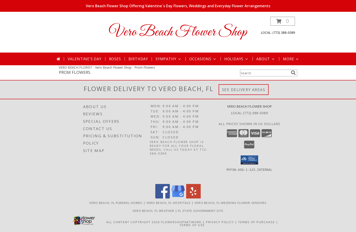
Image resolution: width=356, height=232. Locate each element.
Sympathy (169, 58)
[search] (293, 72)
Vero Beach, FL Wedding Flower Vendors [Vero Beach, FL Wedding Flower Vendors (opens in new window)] (231, 203)
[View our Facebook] (162, 197)
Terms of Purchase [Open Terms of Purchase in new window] (256, 222)
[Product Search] (264, 73)
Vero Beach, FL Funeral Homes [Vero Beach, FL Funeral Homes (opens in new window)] (115, 203)
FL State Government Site (200, 211)
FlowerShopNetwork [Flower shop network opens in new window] (181, 222)
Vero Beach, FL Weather (153, 211)
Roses (115, 58)
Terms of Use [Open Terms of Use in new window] (192, 225)
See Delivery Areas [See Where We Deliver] (243, 89)
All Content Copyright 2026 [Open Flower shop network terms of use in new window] (133, 222)
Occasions (203, 58)
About (265, 58)
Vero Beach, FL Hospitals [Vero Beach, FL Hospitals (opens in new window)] (168, 203)
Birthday (138, 58)
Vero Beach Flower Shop (178, 32)
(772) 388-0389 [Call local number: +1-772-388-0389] (283, 32)
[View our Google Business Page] (178, 197)
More (291, 58)
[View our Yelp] (193, 197)
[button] (282, 21)
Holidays (236, 58)
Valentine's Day (84, 58)
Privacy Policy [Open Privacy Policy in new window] (220, 222)
